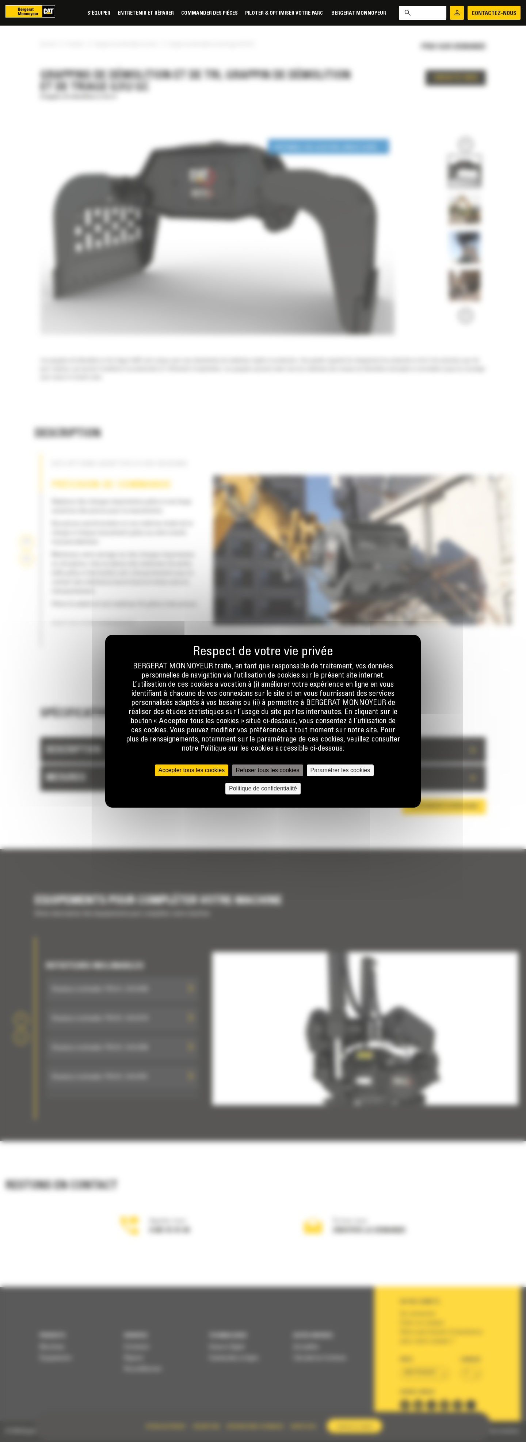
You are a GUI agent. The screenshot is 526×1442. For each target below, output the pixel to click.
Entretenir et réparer (146, 13)
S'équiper (98, 13)
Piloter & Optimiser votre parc (284, 13)
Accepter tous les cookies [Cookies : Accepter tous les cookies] (192, 770)
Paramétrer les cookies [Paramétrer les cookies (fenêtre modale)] (340, 770)
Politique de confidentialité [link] (263, 788)
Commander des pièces (209, 13)
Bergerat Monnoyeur (358, 13)
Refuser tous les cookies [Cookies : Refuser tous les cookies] (267, 770)
